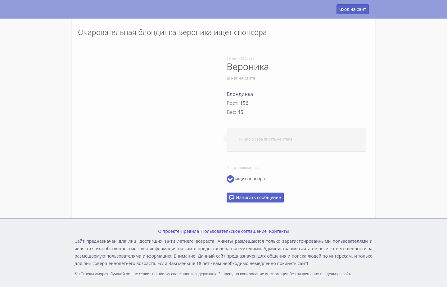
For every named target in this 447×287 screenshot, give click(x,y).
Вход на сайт (352, 9)
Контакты (279, 231)
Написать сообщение (255, 197)
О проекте (168, 231)
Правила (190, 231)
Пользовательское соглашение (234, 231)
